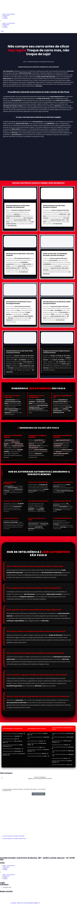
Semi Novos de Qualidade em (37, 770)
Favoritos (5, 18)
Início (24, 62)
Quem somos (6, 15)
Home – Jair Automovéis (9, 14)
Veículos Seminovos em (12, 753)
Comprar (5, 16)
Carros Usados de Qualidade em (14, 750)
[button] (38, 20)
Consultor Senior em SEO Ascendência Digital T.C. (26, 919)
